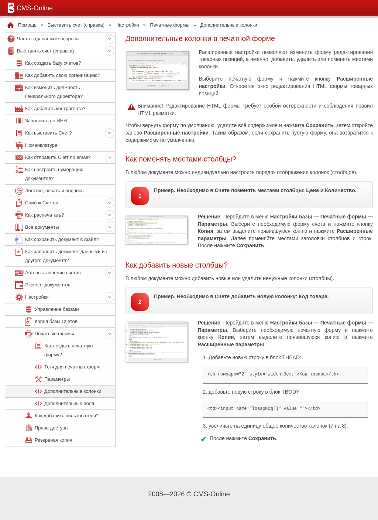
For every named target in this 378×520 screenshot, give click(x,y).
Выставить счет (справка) (76, 25)
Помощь (27, 25)
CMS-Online (29, 7)
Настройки (127, 25)
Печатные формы (169, 25)
